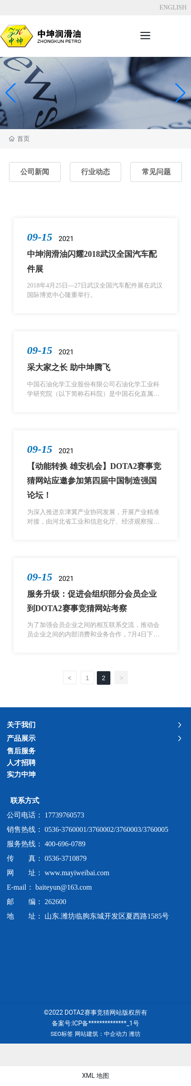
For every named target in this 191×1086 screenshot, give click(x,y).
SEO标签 (61, 1033)
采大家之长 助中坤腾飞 (68, 367)
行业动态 (95, 172)
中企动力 (115, 1033)
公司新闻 (34, 172)
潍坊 (135, 1033)
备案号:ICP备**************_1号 (95, 1023)
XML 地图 (95, 1075)
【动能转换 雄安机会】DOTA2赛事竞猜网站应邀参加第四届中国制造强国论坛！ (94, 481)
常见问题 (156, 172)
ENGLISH (172, 7)
